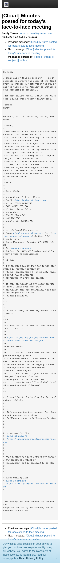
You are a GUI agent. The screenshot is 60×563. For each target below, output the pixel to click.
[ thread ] (48, 56)
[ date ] (38, 56)
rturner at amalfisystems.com (35, 33)
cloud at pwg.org (21, 248)
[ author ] (23, 60)
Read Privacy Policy (31, 558)
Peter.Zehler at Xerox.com (30, 200)
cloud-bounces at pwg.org (28, 233)
